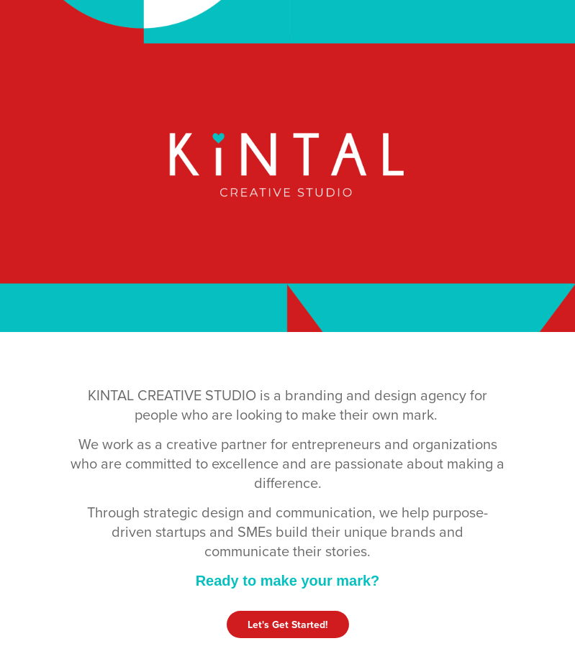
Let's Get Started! (288, 624)
